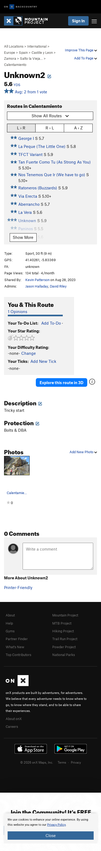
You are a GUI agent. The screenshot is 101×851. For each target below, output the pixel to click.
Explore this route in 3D (61, 382)
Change (28, 353)
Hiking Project (63, 631)
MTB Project (61, 623)
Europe (9, 52)
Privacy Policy (56, 825)
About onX (14, 719)
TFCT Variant (30, 154)
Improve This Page (81, 50)
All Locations (13, 46)
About (10, 615)
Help (9, 623)
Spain (23, 52)
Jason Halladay (36, 286)
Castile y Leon (42, 52)
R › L (50, 127)
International (37, 46)
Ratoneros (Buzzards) (37, 187)
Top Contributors (18, 655)
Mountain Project (65, 615)
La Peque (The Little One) (41, 146)
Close (51, 835)
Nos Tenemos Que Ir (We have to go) (51, 174)
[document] (50, 828)
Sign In (78, 20)
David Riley (58, 286)
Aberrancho (29, 204)
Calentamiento (15, 64)
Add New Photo (83, 452)
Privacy (76, 762)
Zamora (10, 58)
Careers (12, 726)
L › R (21, 127)
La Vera (25, 212)
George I (26, 138)
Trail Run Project (64, 639)
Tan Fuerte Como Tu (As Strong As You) (54, 161)
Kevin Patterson (37, 280)
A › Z (78, 127)
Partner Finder (17, 639)
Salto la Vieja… (31, 58)
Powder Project (64, 647)
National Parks (63, 655)
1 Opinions (17, 311)
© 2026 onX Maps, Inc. (36, 762)
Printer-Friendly (18, 587)
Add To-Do (51, 323)
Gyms (10, 631)
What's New (15, 647)
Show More (23, 237)
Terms (62, 762)
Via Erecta (27, 196)
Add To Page (85, 58)
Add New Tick (43, 361)
